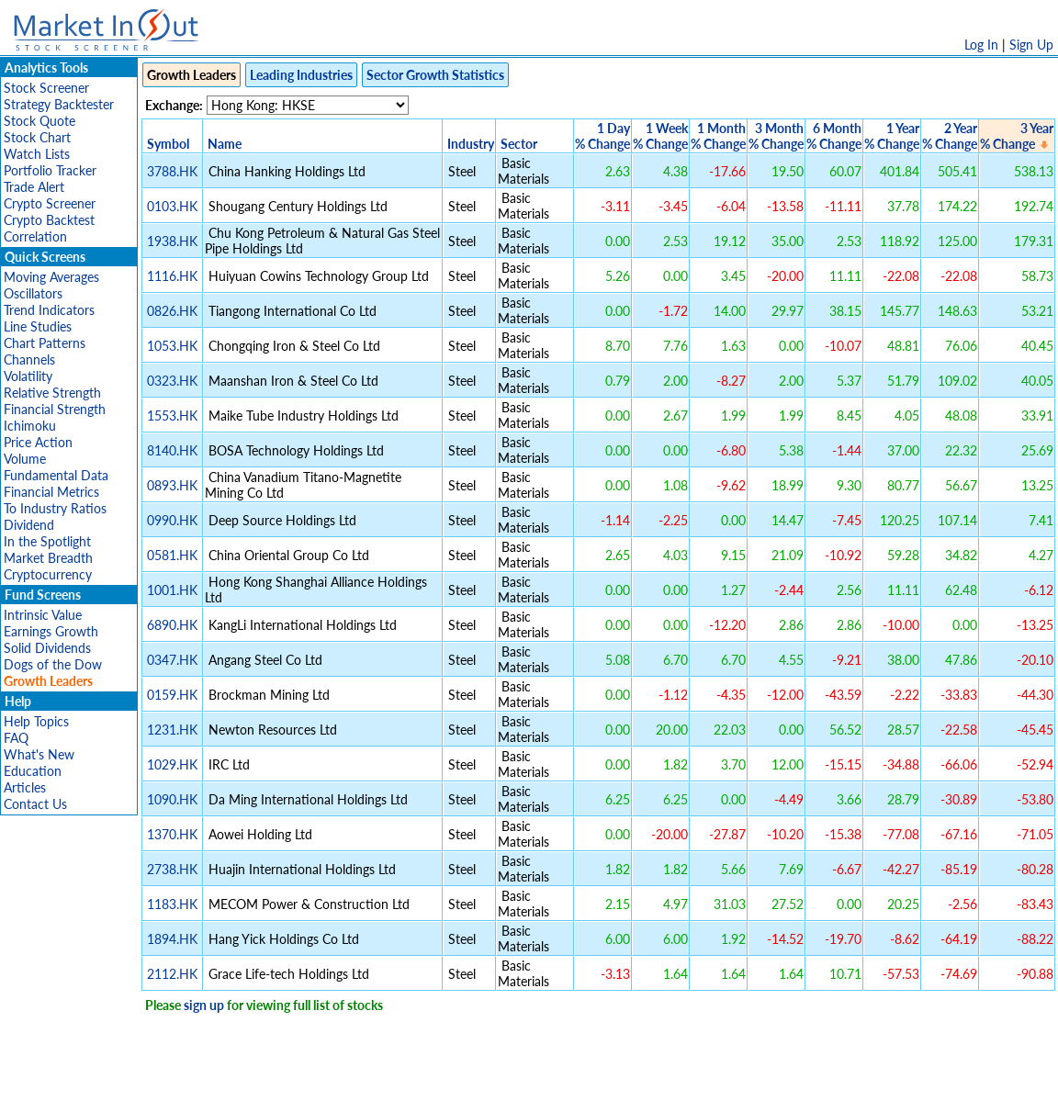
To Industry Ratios (55, 508)
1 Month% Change (718, 136)
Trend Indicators (49, 310)
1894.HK (172, 939)
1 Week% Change (660, 136)
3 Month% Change (776, 136)
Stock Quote (39, 121)
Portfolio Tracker (50, 170)
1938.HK (172, 241)
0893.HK (172, 485)
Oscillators (33, 293)
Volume (25, 458)
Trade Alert (34, 187)
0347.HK (172, 660)
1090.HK (172, 799)
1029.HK (172, 764)
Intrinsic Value (43, 615)
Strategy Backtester (59, 104)
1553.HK (172, 415)
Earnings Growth (51, 631)
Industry (470, 144)
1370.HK (172, 834)
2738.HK (172, 869)
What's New (39, 754)
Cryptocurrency (48, 574)
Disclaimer (318, 1088)
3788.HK (172, 171)
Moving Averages (51, 277)
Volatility (28, 376)
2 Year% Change (949, 136)
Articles (25, 787)
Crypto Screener (50, 203)
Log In (981, 44)
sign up (204, 1005)
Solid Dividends (47, 648)
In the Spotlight (47, 541)
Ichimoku (30, 425)
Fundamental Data (56, 475)
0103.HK (172, 206)
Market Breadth (48, 558)
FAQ (16, 738)
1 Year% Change (891, 136)
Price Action (38, 442)
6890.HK (172, 625)
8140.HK (172, 450)
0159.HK (172, 694)
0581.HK (172, 555)
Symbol (168, 144)
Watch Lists (37, 154)
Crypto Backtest (49, 220)
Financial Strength (55, 409)
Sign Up (1031, 44)
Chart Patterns (44, 343)
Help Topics (36, 721)
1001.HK (172, 590)
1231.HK (172, 729)
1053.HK (172, 346)
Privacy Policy (398, 1088)
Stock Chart (37, 137)
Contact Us (35, 804)
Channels (29, 359)
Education (33, 771)
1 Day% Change (602, 136)
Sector (519, 144)
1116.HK (172, 276)
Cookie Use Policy (607, 1088)
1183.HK (172, 904)
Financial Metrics (51, 492)
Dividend (29, 525)
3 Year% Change (1016, 136)
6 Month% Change (833, 136)
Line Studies (38, 326)
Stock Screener (46, 87)
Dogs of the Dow (53, 664)
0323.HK (172, 380)
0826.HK (172, 311)
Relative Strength (52, 392)
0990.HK (172, 520)
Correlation (35, 236)
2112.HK (172, 974)
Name (225, 144)
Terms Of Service (497, 1088)
